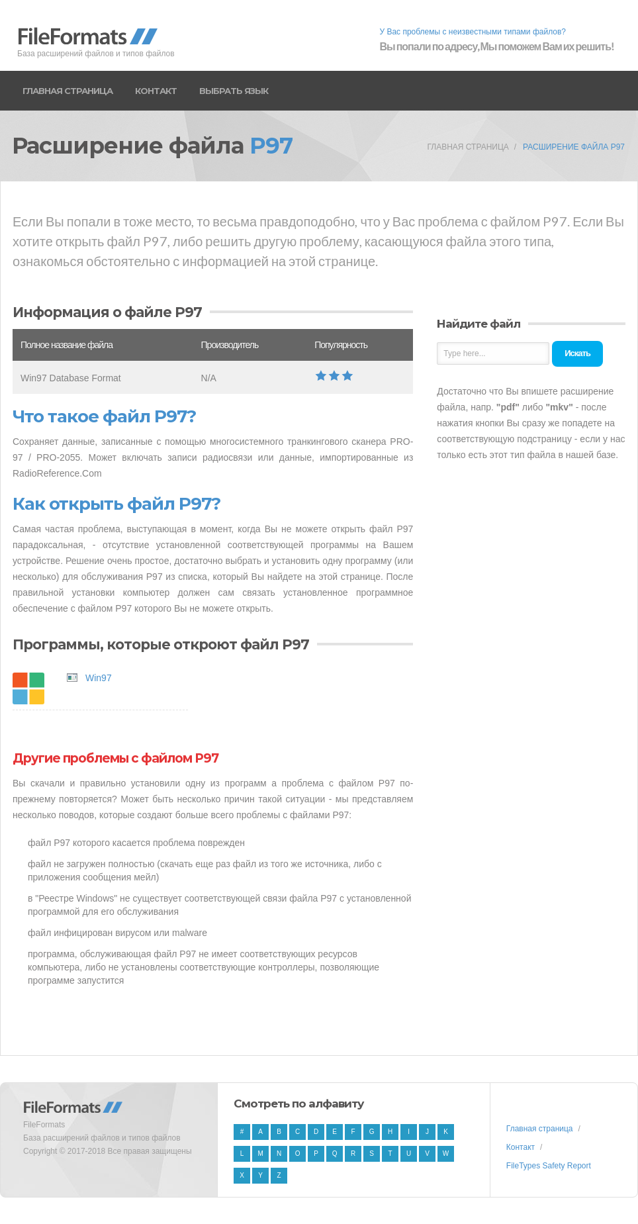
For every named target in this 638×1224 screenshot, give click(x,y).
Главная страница (68, 90)
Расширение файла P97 (574, 147)
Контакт (156, 90)
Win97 (98, 678)
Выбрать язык (233, 90)
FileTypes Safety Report (548, 1165)
